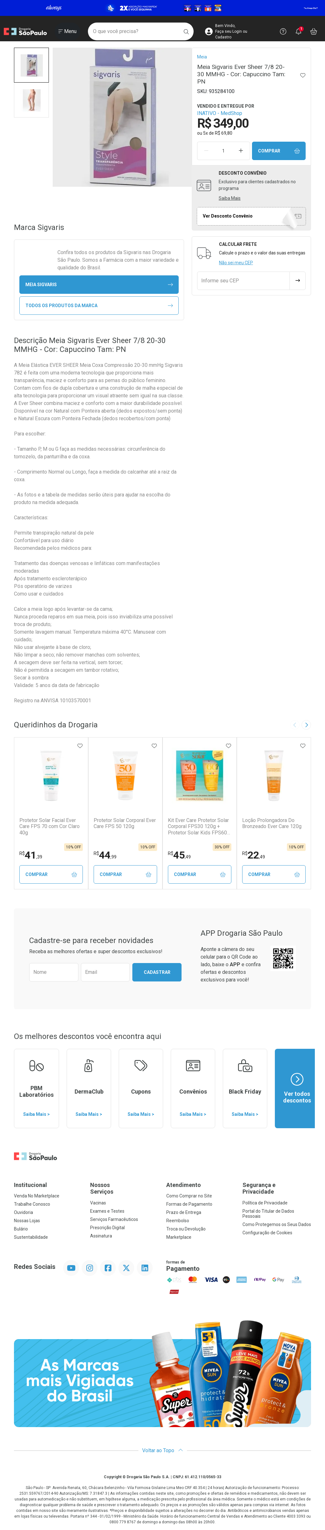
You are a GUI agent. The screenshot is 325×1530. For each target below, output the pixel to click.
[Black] (162, 8)
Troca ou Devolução (186, 1228)
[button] (31, 65)
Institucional (30, 1185)
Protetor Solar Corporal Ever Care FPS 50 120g (125, 823)
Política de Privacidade (265, 1202)
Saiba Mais (230, 198)
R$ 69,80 (223, 133)
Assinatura (101, 1235)
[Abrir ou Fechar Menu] (67, 31)
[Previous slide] (295, 725)
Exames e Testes (107, 1211)
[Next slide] (306, 725)
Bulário (21, 1228)
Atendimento (183, 1185)
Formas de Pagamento (189, 1204)
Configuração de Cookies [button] (267, 1232)
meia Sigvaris (99, 284)
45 (179, 855)
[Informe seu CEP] (243, 281)
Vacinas (98, 1202)
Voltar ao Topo (162, 1450)
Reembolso (177, 1220)
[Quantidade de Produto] (223, 151)
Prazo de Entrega (183, 1212)
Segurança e (276, 1188)
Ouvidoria (23, 1212)
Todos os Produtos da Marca (99, 305)
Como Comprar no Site (189, 1195)
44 (105, 855)
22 (253, 855)
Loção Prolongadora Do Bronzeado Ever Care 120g (272, 823)
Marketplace (178, 1237)
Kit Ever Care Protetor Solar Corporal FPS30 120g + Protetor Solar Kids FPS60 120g (198, 826)
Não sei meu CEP (236, 262)
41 (30, 855)
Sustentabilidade (31, 1237)
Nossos (124, 1188)
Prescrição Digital (107, 1227)
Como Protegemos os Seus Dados (276, 1224)
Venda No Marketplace (36, 1195)
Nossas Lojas (27, 1220)
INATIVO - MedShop (219, 113)
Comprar (279, 151)
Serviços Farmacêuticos (114, 1219)
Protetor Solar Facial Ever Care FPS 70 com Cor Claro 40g (49, 826)
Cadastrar (157, 972)
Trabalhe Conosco (32, 1204)
